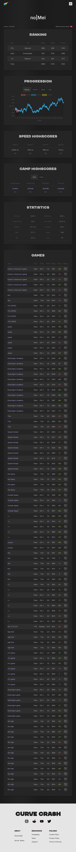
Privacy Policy (54, 838)
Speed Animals (13, 432)
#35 (15, 192)
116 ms (61, 150)
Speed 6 (61, 144)
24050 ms (15, 150)
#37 (61, 192)
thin (9, 295)
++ (9, 516)
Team (41, 177)
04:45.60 (61, 189)
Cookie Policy (54, 834)
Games (26, 90)
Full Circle (61, 183)
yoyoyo (10, 542)
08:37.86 (46, 189)
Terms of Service (55, 842)
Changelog (35, 834)
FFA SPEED (12, 306)
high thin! (11, 632)
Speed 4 (30, 144)
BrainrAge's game (14, 690)
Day (50, 90)
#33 (45, 153)
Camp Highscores (38, 169)
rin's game (11, 653)
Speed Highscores (38, 136)
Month (35, 90)
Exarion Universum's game (17, 269)
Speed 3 (15, 144)
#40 (30, 153)
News (34, 838)
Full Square (45, 183)
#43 (45, 192)
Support (35, 842)
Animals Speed (13, 495)
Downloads (18, 836)
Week (43, 90)
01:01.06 (30, 189)
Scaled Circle (30, 183)
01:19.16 (15, 189)
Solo (34, 177)
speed (10, 327)
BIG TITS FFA (13, 627)
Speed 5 (45, 144)
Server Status (19, 840)
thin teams (11, 474)
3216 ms (30, 150)
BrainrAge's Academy (15, 358)
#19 (15, 153)
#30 (61, 153)
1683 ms (46, 150)
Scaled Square (15, 183)
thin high (11, 721)
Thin (9, 416)
